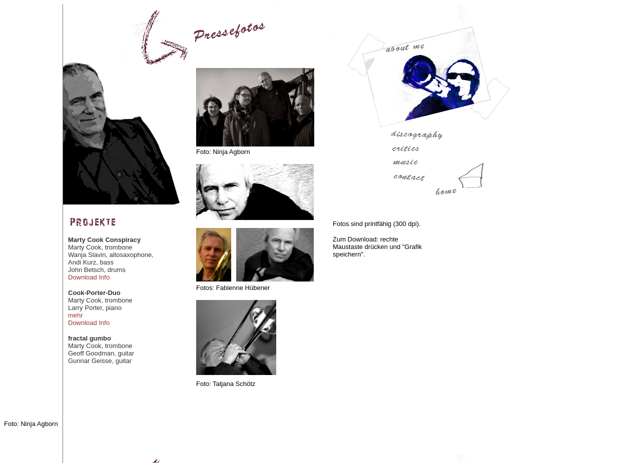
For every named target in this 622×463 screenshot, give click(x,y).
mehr (75, 315)
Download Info (89, 277)
